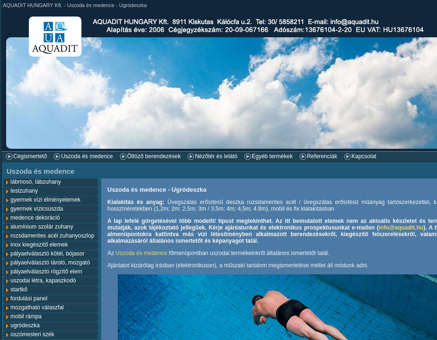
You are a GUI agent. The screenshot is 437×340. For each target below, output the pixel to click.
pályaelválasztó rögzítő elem (46, 271)
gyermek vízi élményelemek (45, 199)
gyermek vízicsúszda (36, 208)
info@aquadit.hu (401, 227)
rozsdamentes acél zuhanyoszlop (52, 235)
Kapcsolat (363, 156)
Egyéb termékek (272, 156)
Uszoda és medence (87, 156)
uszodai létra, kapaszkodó (43, 280)
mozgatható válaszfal (37, 307)
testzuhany (24, 190)
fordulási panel (28, 298)
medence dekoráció (35, 217)
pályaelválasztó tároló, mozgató (50, 262)
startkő (18, 289)
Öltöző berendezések (154, 156)
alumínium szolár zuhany (41, 226)
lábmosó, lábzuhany (35, 181)
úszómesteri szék (32, 334)
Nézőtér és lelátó (216, 156)
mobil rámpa (26, 316)
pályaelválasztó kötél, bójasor (47, 253)
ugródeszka (25, 325)
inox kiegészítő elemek (39, 244)
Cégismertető (30, 156)
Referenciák (322, 156)
